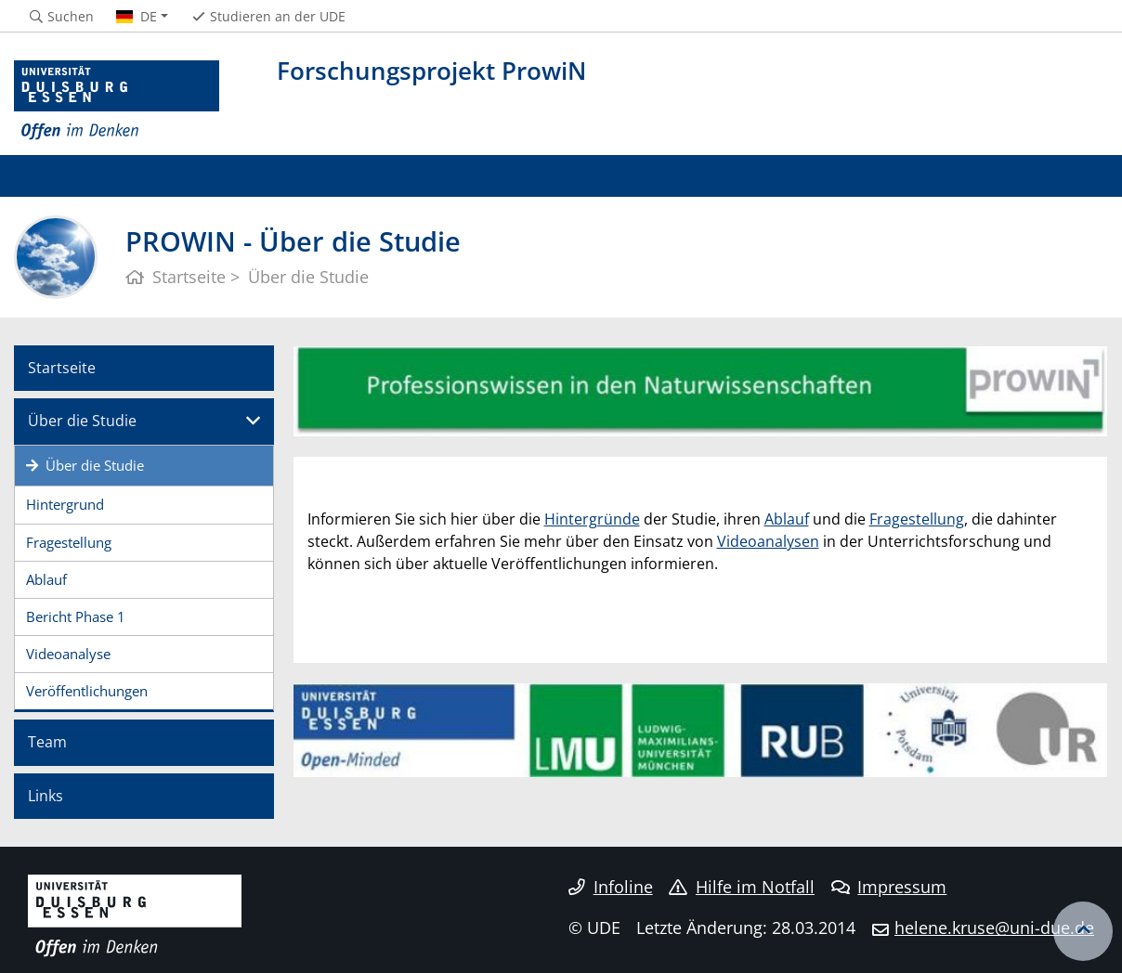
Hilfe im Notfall (742, 887)
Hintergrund (65, 504)
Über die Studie (82, 420)
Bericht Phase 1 (75, 616)
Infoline (610, 887)
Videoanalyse (68, 653)
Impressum (889, 887)
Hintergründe (592, 519)
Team (47, 742)
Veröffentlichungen (87, 690)
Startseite (62, 367)
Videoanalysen (768, 541)
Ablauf (46, 579)
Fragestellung (68, 542)
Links (45, 795)
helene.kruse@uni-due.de (994, 927)
